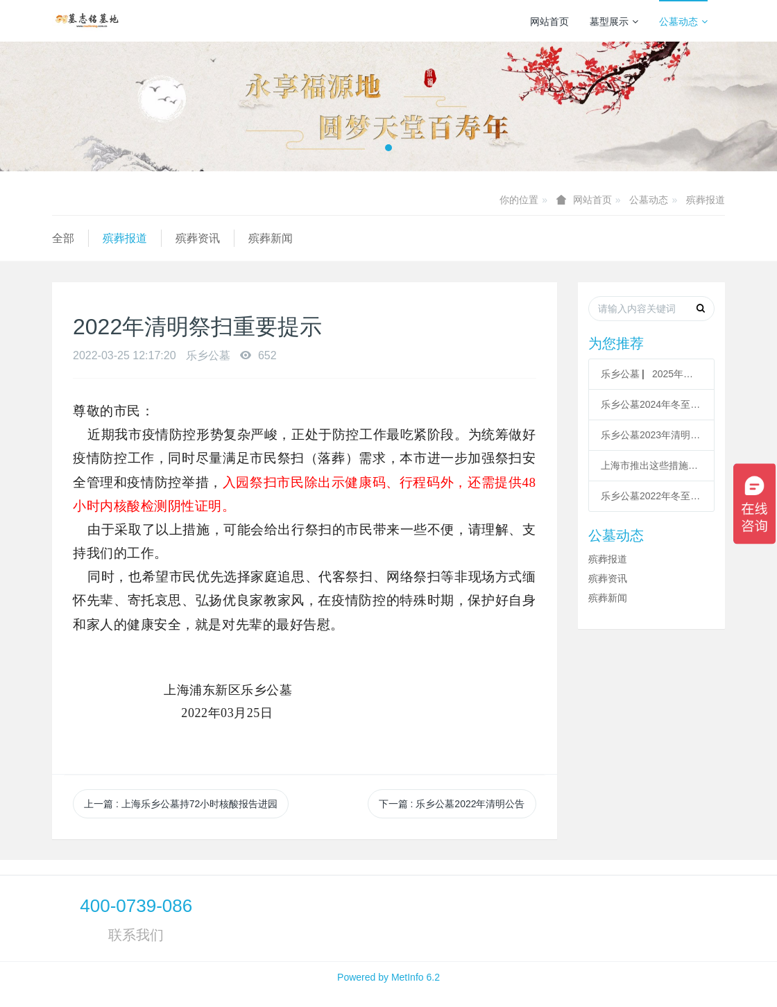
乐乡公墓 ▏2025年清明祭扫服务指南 (651, 373)
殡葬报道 (705, 199)
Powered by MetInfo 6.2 (388, 977)
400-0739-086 (136, 905)
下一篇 (452, 803)
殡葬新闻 (270, 238)
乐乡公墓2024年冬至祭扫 (651, 404)
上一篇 (181, 803)
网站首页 (549, 21)
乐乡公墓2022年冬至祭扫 (651, 495)
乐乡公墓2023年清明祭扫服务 (651, 434)
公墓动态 (683, 21)
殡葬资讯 (198, 238)
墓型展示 (614, 21)
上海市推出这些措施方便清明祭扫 (651, 465)
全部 (63, 238)
